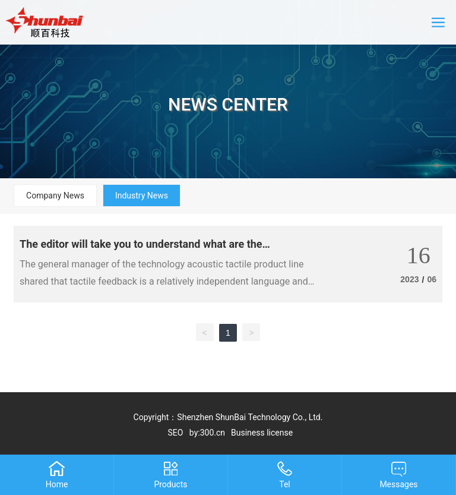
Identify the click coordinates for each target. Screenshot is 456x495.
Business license (262, 432)
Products (170, 484)
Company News (55, 195)
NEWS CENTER (228, 104)
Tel (284, 484)
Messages (398, 484)
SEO (175, 432)
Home (57, 484)
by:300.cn (207, 432)
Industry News (141, 195)
